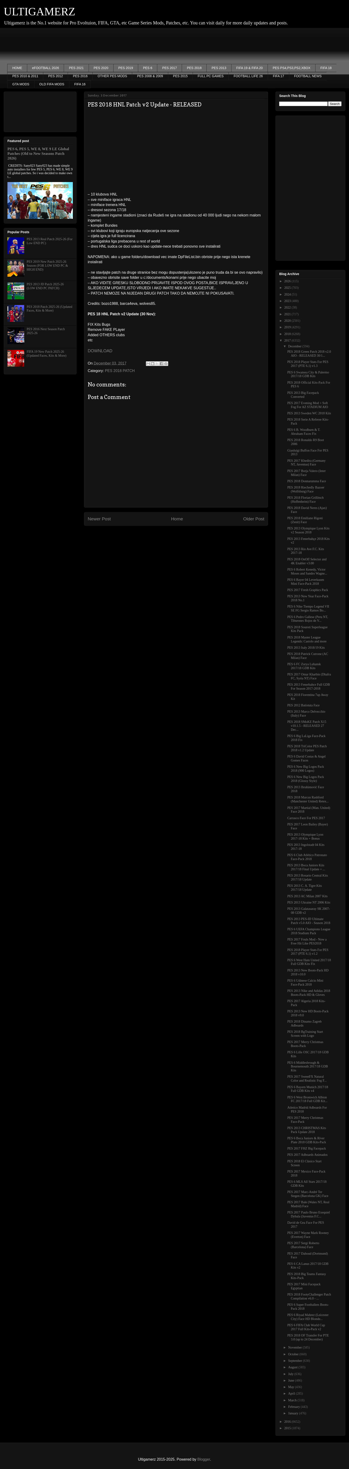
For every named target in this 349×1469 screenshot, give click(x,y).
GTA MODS (20, 84)
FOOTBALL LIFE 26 (248, 76)
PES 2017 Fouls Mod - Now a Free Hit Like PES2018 (307, 941)
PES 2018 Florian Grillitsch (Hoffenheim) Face (305, 499)
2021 (288, 314)
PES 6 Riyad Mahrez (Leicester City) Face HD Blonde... (308, 1317)
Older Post (253, 518)
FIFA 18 (326, 68)
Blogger (203, 1459)
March (292, 1400)
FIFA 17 (278, 76)
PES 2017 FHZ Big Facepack (306, 1148)
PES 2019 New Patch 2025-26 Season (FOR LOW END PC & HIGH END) (47, 265)
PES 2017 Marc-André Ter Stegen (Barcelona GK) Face (307, 1194)
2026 (288, 281)
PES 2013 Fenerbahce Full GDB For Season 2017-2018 (308, 686)
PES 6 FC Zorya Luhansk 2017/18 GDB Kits (304, 666)
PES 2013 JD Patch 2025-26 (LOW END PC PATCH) (45, 286)
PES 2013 (218, 68)
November (295, 1347)
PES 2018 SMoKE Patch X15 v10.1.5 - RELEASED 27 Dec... (306, 725)
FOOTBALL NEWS (308, 76)
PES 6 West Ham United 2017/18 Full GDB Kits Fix (309, 962)
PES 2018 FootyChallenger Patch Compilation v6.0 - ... (309, 1296)
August (293, 1367)
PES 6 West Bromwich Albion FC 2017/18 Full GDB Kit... (307, 1099)
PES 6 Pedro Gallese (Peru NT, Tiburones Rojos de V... (307, 619)
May (291, 1387)
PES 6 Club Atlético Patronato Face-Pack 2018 (307, 857)
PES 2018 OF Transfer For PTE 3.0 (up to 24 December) (308, 1337)
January (293, 1413)
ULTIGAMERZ (39, 11)
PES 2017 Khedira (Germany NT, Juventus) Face (306, 462)
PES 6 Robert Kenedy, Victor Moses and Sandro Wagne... (307, 571)
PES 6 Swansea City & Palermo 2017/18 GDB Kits (308, 374)
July (291, 1374)
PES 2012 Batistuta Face (303, 705)
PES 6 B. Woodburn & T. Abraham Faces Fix (303, 431)
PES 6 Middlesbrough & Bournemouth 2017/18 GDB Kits (307, 1066)
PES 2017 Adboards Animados (307, 1155)
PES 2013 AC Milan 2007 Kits (307, 896)
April (292, 1393)
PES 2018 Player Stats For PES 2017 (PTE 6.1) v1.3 (307, 364)
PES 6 (147, 68)
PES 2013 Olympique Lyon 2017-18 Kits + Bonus (305, 836)
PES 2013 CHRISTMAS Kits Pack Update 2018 (306, 1130)
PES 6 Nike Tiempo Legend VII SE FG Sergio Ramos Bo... (308, 608)
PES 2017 (169, 68)
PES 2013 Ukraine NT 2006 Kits (308, 902)
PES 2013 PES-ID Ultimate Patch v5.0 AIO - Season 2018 (308, 921)
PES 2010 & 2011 (25, 76)
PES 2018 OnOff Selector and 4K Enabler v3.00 (307, 561)
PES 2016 (80, 76)
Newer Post (99, 518)
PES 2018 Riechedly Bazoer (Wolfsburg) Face (305, 489)
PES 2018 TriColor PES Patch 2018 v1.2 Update (307, 748)
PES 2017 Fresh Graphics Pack (307, 590)
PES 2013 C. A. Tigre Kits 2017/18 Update (304, 887)
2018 (288, 334)
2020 (288, 320)
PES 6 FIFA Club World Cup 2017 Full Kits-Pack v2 (306, 1327)
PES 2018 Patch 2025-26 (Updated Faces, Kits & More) (49, 308)
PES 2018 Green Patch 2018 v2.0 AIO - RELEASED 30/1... (309, 353)
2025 (288, 287)
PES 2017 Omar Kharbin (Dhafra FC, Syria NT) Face (309, 676)
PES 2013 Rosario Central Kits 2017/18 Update (307, 877)
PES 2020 (101, 68)
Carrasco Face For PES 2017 (306, 818)
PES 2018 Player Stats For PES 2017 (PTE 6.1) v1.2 (307, 952)
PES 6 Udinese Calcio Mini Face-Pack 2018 (305, 982)
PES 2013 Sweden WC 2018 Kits (309, 413)
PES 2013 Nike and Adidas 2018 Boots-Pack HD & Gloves (308, 993)
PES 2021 (76, 68)
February (294, 1407)
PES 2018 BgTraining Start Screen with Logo (305, 1033)
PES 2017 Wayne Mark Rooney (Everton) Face (308, 1235)
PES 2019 (125, 68)
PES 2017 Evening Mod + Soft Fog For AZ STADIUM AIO (307, 405)
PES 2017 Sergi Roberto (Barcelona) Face (303, 1245)
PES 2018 (194, 68)
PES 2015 (180, 76)
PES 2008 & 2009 (150, 76)
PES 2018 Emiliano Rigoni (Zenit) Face (305, 520)
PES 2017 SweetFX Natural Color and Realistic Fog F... (307, 1078)
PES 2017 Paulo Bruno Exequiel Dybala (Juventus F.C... (308, 1214)
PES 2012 (55, 76)
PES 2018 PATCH (120, 371)
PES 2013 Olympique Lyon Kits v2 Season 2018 (308, 530)
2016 (288, 1421)
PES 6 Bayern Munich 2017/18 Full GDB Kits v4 (307, 1089)
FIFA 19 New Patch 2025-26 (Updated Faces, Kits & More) (47, 353)
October (293, 1354)
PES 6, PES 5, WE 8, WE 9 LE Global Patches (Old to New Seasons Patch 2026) (38, 153)
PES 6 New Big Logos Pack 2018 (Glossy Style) (305, 779)
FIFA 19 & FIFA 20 (249, 68)
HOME (17, 68)
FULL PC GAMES (211, 76)
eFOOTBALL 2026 (45, 68)
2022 (288, 307)
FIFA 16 (79, 84)
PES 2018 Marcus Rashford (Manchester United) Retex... (308, 799)
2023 (288, 301)
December (295, 346)
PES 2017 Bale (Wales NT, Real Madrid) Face (308, 1204)
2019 (288, 327)
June (291, 1380)
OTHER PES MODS (112, 76)
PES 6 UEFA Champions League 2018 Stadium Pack (308, 931)
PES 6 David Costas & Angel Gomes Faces (306, 758)
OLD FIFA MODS (51, 84)
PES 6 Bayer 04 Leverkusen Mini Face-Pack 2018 (305, 581)
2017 (288, 340)
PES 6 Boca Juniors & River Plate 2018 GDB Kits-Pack (306, 1140)
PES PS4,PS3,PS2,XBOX (291, 68)
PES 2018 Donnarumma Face (306, 481)
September (295, 1361)
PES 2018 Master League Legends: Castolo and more (307, 639)
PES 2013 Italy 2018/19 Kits (306, 647)
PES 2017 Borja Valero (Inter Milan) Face (306, 473)
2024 (288, 294)
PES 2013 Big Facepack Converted (303, 395)
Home (177, 518)
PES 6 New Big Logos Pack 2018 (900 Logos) (305, 768)
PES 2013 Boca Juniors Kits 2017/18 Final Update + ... (306, 867)
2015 (288, 1428)
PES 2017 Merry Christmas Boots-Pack (305, 1044)
